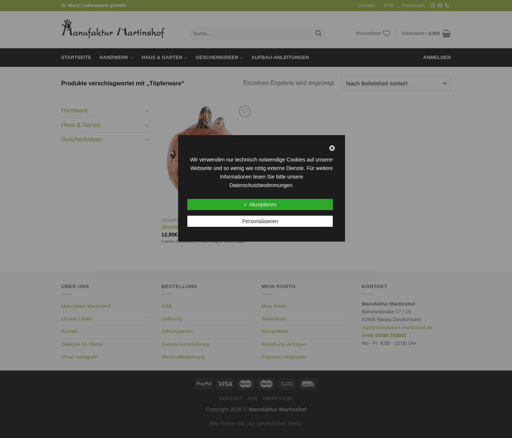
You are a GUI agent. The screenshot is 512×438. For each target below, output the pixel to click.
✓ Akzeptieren (259, 204)
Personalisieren (260, 221)
